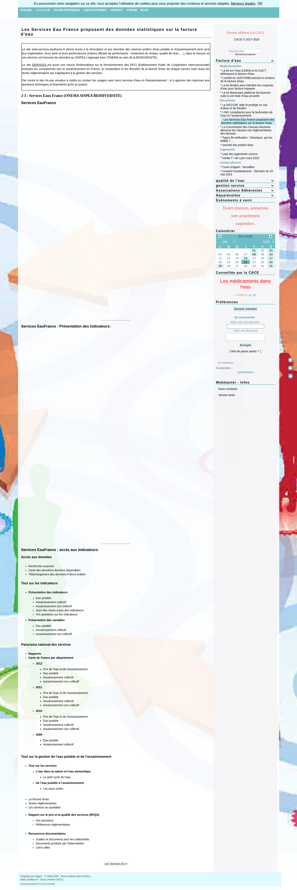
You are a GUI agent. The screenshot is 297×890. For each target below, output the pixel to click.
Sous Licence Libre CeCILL (76, 876)
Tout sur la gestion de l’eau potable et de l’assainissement (66, 756)
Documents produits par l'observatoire (60, 843)
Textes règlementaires (43, 803)
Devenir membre (245, 309)
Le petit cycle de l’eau (57, 777)
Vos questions (45, 820)
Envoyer (245, 345)
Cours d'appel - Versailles (238, 167)
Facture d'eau (245, 60)
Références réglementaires (53, 824)
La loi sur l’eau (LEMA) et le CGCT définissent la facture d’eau (243, 72)
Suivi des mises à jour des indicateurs (60, 610)
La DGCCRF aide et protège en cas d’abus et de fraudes (244, 106)
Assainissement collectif (51, 602)
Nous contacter (228, 389)
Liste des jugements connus (240, 154)
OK (260, 3)
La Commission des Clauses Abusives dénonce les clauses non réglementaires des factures (246, 130)
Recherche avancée (41, 566)
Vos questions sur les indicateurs (57, 614)
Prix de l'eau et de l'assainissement (65, 669)
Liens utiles (43, 847)
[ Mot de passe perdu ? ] (245, 351)
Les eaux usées (53, 788)
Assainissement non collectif (54, 606)
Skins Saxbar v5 (29, 879)
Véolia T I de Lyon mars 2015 (240, 158)
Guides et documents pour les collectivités (62, 839)
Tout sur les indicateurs (39, 583)
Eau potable (43, 598)
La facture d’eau (39, 799)
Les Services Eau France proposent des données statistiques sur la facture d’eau (109, 31)
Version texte (226, 395)
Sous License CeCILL (52, 879)
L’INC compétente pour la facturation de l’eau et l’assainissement (246, 114)
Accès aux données (36, 557)
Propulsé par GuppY (31, 876)
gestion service (245, 185)
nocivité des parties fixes (238, 145)
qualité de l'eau (245, 180)
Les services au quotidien (45, 807)
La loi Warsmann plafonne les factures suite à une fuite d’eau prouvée (245, 94)
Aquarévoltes (245, 195)
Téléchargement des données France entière (57, 574)
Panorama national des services (46, 644)
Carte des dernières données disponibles (55, 570)
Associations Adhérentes (245, 190)
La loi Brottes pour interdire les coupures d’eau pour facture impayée (247, 87)
